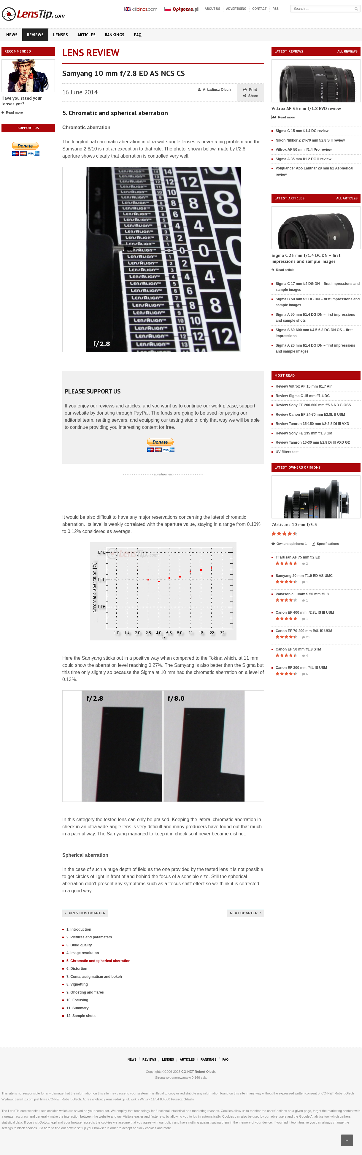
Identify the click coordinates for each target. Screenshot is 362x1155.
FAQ (138, 34)
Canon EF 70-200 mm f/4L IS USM (304, 631)
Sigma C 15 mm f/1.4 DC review (302, 131)
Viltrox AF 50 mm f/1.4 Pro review (304, 149)
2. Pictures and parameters (89, 937)
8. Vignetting (77, 984)
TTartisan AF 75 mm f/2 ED (298, 557)
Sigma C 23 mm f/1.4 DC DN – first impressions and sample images (306, 258)
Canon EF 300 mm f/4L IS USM (301, 668)
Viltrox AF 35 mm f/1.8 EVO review (306, 108)
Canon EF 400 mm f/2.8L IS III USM (305, 612)
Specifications (325, 544)
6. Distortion (76, 969)
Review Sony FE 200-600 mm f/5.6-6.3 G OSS (313, 405)
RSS (275, 8)
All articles (347, 198)
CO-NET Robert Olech (198, 1071)
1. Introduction (78, 929)
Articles (86, 34)
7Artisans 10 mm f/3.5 (294, 524)
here (47, 1128)
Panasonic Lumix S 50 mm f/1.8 (302, 594)
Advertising (236, 8)
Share (250, 96)
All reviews (347, 51)
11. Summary (77, 1008)
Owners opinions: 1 (289, 544)
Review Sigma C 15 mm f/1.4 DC (303, 396)
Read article (283, 270)
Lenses (60, 34)
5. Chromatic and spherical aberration (98, 961)
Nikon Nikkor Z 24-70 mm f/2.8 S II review (310, 140)
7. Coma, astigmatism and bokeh (94, 977)
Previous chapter (85, 913)
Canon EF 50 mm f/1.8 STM (298, 649)
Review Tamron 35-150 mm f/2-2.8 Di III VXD (312, 424)
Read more (12, 113)
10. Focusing (77, 1000)
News (12, 34)
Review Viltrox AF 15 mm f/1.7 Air (304, 386)
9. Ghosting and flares (85, 992)
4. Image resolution (82, 953)
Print (250, 90)
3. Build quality (79, 945)
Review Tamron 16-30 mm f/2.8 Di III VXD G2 (313, 442)
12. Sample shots (81, 1016)
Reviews (35, 34)
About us (212, 8)
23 (305, 637)
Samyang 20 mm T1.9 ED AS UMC (304, 576)
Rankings (114, 34)
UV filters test (287, 452)
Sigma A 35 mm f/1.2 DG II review (303, 159)
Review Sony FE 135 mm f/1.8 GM (304, 433)
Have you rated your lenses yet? (21, 101)
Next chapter (245, 913)
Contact (259, 8)
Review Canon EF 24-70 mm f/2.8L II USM (310, 414)
